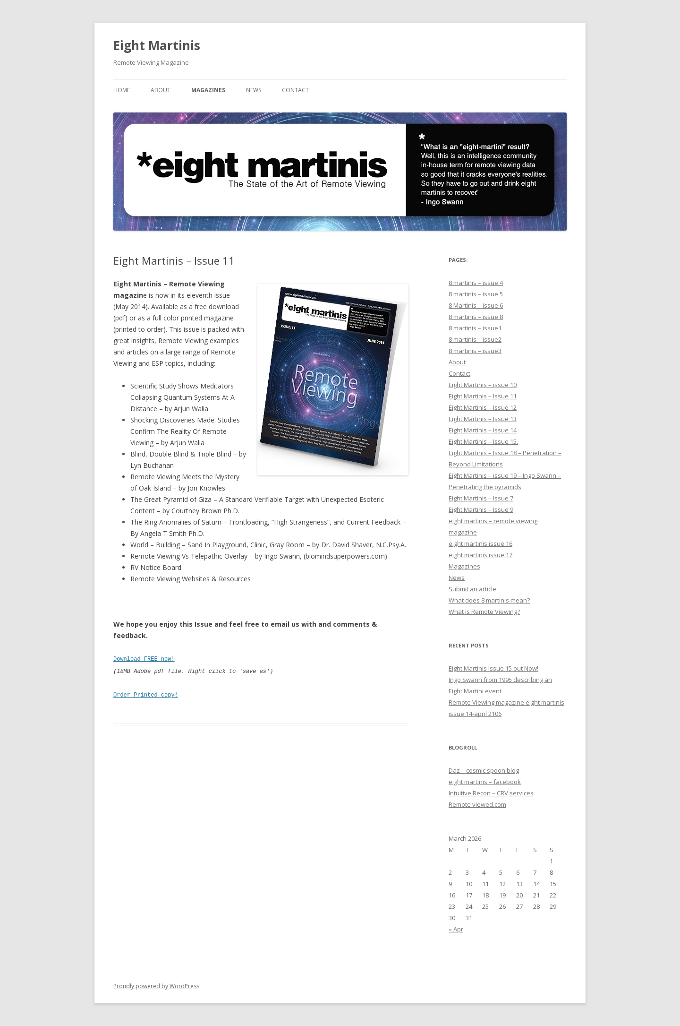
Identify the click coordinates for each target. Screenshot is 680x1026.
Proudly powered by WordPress (156, 986)
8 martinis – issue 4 (476, 282)
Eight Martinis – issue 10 (483, 384)
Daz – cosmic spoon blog (484, 770)
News (253, 90)
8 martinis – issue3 (475, 350)
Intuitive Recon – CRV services (491, 793)
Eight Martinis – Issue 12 (483, 407)
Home (121, 90)
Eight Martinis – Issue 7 (481, 498)
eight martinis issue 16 (480, 543)
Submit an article (472, 589)
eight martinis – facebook (485, 781)
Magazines (208, 90)
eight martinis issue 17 (480, 555)
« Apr (456, 929)
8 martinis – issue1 (475, 328)
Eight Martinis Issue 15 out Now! (493, 668)
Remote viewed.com (477, 804)
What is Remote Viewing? (484, 611)
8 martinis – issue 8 (476, 316)
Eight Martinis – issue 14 (483, 430)
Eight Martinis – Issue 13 (483, 418)
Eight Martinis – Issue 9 (481, 509)
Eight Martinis (156, 45)
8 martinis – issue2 (475, 339)
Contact (295, 90)
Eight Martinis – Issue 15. (483, 441)
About (160, 90)
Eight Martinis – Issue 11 (483, 396)
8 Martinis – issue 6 (476, 305)
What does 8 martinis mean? (489, 600)
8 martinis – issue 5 (476, 294)
